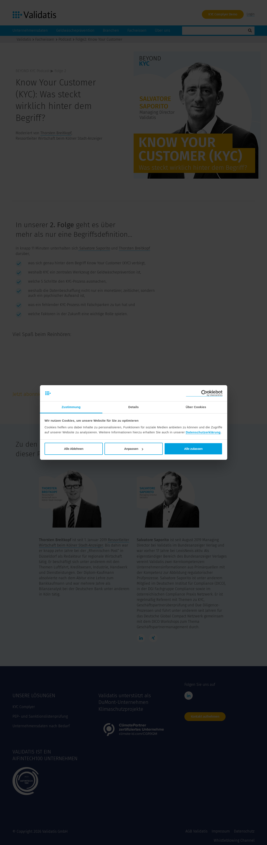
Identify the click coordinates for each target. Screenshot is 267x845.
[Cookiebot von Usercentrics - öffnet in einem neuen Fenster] (204, 393)
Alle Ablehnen (73, 448)
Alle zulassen (193, 448)
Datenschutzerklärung (203, 432)
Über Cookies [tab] (196, 407)
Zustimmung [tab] (71, 407)
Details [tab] (133, 407)
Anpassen (133, 448)
